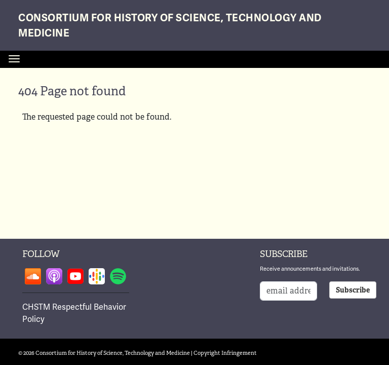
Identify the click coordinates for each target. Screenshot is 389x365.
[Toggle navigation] (14, 59)
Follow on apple (54, 276)
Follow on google (97, 276)
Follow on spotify (118, 276)
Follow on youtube (75, 276)
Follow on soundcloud (33, 276)
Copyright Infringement (225, 352)
